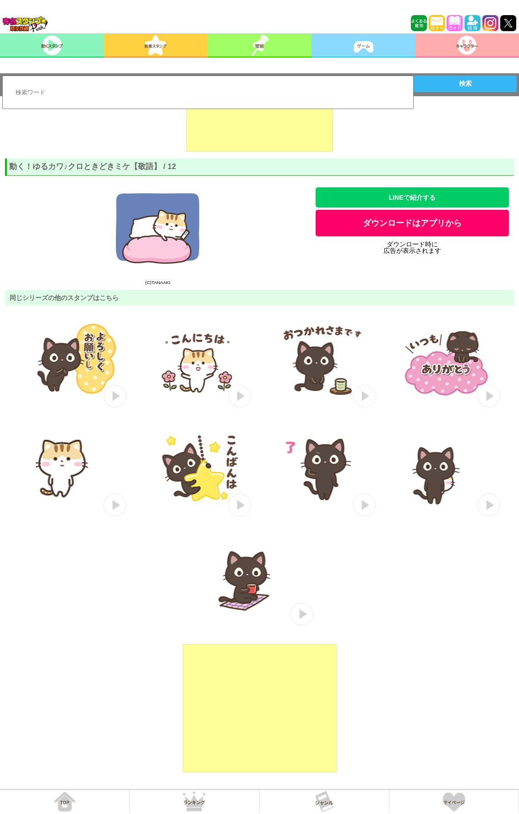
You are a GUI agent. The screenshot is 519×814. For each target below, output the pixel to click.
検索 (465, 83)
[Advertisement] (259, 129)
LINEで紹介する (412, 197)
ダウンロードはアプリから (412, 223)
